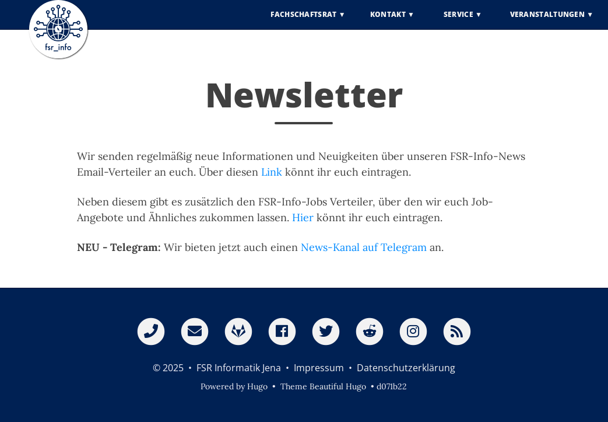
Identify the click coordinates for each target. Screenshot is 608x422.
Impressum (319, 367)
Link (271, 172)
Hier (303, 217)
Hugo (257, 386)
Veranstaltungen (547, 23)
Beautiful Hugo (338, 386)
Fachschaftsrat (303, 23)
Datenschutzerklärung (406, 367)
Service (458, 23)
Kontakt (388, 23)
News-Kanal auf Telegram (364, 247)
